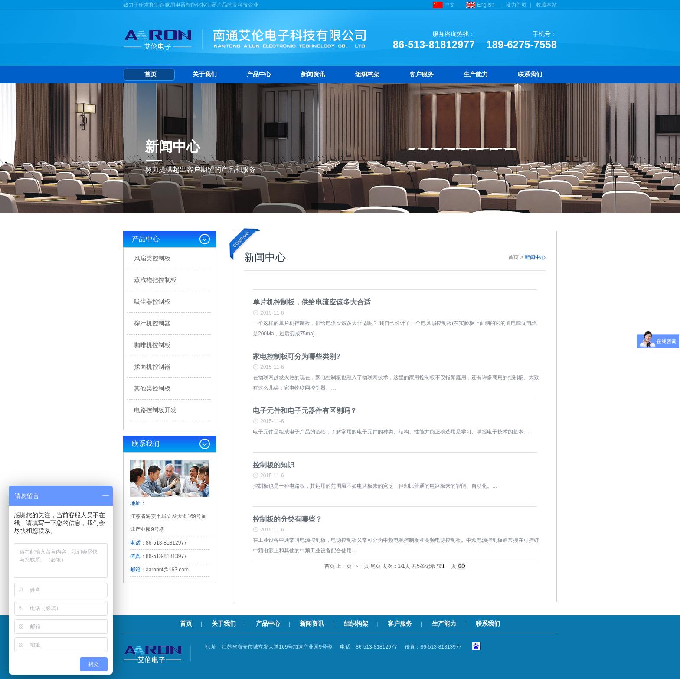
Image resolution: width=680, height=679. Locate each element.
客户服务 (421, 74)
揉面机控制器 (152, 366)
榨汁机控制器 (152, 323)
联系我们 (530, 74)
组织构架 (367, 74)
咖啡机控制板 (152, 344)
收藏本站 (546, 5)
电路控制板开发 (155, 410)
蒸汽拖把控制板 (155, 279)
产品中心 (259, 74)
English (479, 5)
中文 (443, 5)
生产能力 (476, 74)
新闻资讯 (313, 74)
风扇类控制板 (152, 258)
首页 (150, 74)
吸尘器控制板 (152, 301)
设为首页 (516, 5)
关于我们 (205, 74)
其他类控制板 (152, 388)
